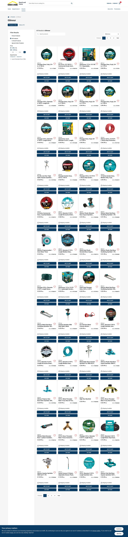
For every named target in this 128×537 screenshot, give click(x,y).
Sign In (109, 3)
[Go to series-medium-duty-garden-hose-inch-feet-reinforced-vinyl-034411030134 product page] (110, 176)
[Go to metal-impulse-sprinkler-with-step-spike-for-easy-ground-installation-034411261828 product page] (67, 325)
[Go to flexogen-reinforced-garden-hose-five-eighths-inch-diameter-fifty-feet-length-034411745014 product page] (89, 139)
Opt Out (119, 533)
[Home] (8, 17)
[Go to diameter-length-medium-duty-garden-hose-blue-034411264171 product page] (67, 362)
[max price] (20, 52)
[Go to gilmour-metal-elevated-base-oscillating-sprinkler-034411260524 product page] (46, 436)
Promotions (117, 9)
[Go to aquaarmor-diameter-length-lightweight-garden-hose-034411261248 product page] (67, 139)
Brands (23, 9)
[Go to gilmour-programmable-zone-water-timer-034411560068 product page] (46, 250)
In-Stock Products (16, 40)
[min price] (13, 52)
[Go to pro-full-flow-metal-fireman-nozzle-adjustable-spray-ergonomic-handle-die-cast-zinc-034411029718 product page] (89, 325)
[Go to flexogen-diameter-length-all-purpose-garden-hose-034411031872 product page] (46, 102)
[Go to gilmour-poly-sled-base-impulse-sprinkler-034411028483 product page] (110, 473)
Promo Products (16, 35)
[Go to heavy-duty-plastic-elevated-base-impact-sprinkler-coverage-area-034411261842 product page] (89, 250)
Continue (118, 529)
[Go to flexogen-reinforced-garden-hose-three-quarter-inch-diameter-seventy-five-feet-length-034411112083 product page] (110, 64)
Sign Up (115, 3)
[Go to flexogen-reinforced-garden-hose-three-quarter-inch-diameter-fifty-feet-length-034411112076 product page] (110, 102)
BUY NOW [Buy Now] (46, 81)
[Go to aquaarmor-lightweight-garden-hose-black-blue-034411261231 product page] (67, 287)
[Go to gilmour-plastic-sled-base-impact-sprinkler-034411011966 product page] (110, 362)
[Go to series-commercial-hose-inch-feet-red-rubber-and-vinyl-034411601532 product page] (46, 213)
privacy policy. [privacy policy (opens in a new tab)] (96, 531)
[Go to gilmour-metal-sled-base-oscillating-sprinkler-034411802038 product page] (46, 325)
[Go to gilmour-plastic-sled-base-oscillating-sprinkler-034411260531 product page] (110, 250)
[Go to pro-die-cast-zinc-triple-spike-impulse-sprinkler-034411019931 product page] (46, 176)
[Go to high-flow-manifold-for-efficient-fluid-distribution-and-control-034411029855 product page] (89, 399)
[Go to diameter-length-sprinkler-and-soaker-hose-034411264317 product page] (110, 325)
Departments (15, 9)
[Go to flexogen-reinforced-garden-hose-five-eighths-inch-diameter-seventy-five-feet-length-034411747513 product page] (89, 102)
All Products (15, 38)
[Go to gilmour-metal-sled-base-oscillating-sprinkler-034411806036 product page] (110, 287)
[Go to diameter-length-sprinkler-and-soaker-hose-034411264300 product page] (89, 473)
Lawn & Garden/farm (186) (19, 59)
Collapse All (12, 56)
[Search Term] (50, 3)
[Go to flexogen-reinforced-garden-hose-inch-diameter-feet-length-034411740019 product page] (67, 102)
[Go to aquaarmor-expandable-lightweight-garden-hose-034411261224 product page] (89, 64)
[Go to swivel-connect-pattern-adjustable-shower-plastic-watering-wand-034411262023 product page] (67, 473)
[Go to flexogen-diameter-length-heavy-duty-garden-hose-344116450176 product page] (46, 287)
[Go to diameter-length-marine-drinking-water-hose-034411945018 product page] (67, 213)
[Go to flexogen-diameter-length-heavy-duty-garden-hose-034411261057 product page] (46, 139)
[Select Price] (25, 52)
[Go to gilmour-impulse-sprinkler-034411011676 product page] (46, 473)
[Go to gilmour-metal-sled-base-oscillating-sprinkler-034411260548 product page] (110, 213)
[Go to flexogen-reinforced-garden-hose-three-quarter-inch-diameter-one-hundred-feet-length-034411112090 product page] (46, 64)
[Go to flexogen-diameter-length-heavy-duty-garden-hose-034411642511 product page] (89, 436)
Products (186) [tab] (13, 25)
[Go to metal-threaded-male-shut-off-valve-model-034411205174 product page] (67, 399)
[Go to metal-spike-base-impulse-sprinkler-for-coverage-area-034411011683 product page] (89, 362)
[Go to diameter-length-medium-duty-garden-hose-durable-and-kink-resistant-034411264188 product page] (67, 250)
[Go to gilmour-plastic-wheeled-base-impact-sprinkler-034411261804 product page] (89, 213)
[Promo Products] (10, 35)
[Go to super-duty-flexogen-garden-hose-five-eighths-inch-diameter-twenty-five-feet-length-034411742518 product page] (89, 287)
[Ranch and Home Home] (13, 3)
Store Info (110, 9)
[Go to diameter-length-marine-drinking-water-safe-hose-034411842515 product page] (46, 362)
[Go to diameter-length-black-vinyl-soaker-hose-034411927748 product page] (110, 436)
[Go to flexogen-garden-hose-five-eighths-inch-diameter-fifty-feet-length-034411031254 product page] (67, 176)
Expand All (19, 56)
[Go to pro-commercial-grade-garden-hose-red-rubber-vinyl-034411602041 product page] (67, 64)
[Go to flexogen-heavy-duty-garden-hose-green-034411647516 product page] (89, 176)
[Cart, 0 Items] (119, 3)
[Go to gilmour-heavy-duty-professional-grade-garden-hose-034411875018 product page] (110, 139)
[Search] (72, 3)
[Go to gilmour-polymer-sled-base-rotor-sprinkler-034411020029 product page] (46, 399)
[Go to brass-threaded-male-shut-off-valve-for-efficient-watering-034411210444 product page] (110, 399)
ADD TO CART (47, 77)
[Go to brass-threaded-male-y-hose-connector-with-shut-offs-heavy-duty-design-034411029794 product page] (67, 436)
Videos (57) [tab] (22, 25)
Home (9, 9)
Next (118, 38)
